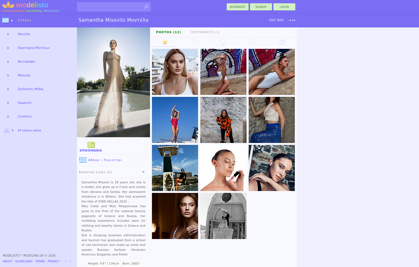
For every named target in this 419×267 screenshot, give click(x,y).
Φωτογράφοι (26, 61)
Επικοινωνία (91, 146)
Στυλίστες (25, 116)
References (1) (205, 32)
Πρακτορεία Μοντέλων (33, 47)
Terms (40, 261)
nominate (238, 7)
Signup (261, 7)
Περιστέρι (113, 160)
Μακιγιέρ (24, 75)
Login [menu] (284, 7)
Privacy (54, 261)
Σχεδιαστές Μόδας (31, 89)
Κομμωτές (25, 102)
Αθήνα (89, 160)
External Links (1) (113, 172)
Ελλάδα (25, 21)
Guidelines (24, 261)
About (8, 261)
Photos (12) (168, 32)
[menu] (292, 20)
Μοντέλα (24, 34)
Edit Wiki (276, 20)
